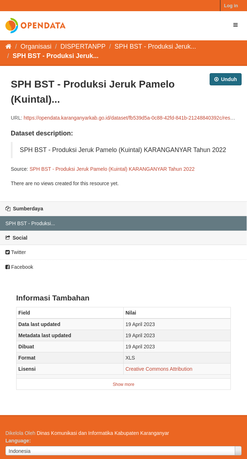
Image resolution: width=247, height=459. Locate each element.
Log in (231, 5)
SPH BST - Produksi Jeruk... (155, 46)
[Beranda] (8, 46)
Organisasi (35, 46)
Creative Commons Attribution (158, 369)
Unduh (225, 79)
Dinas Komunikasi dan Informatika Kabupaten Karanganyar (103, 433)
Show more (123, 384)
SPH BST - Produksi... (30, 223)
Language (17, 441)
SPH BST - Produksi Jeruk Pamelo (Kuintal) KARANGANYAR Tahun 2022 (112, 169)
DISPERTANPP (82, 46)
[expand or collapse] (235, 25)
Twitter (15, 252)
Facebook (19, 267)
